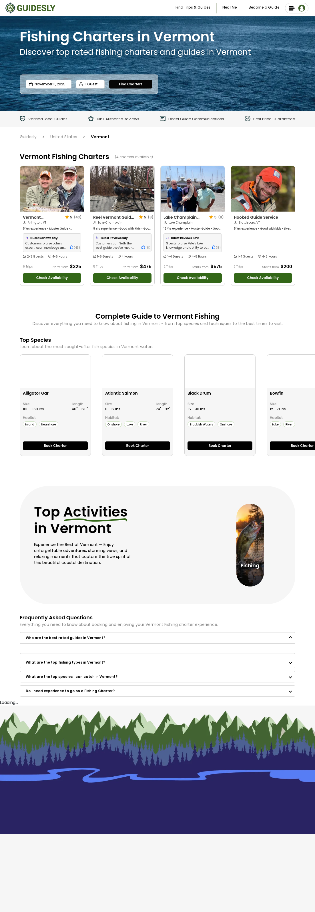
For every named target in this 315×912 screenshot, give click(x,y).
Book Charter (55, 445)
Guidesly (28, 137)
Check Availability (52, 277)
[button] (157, 637)
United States (63, 137)
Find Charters (130, 84)
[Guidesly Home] (30, 7)
